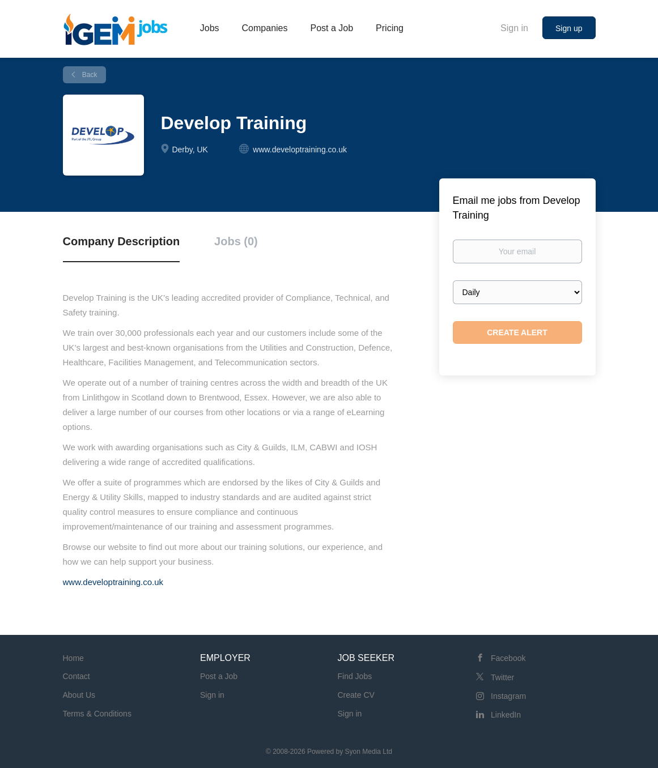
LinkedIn (506, 714)
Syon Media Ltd (368, 752)
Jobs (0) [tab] (236, 241)
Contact (76, 676)
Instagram (508, 696)
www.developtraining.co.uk (113, 582)
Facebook (508, 658)
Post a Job (218, 676)
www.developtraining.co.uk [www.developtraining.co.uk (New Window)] (300, 149)
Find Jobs (355, 676)
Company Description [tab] (121, 241)
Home (73, 658)
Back (88, 75)
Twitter (502, 677)
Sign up (568, 28)
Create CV (356, 694)
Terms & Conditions (97, 713)
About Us (79, 694)
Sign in (514, 28)
